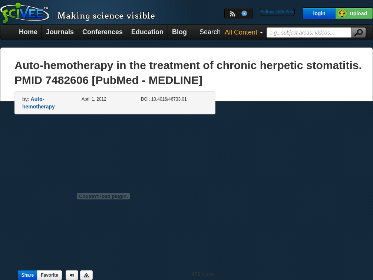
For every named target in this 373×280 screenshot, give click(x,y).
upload (358, 13)
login (319, 13)
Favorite (49, 275)
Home (28, 32)
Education (147, 32)
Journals (60, 32)
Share (28, 275)
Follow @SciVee (277, 11)
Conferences (102, 32)
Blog (179, 32)
